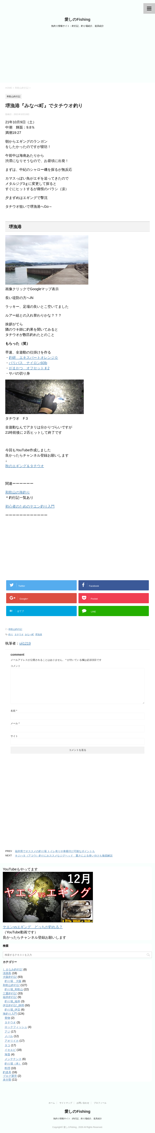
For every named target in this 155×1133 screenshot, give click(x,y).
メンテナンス (13, 1059)
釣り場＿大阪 (13, 981)
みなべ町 (29, 634)
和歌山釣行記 (15, 629)
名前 (14, 710)
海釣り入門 (10, 1013)
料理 (7, 1068)
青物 (7, 1017)
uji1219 (25, 643)
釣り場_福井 (12, 1001)
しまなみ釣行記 (13, 969)
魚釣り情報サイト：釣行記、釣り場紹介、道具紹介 (77, 1118)
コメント (15, 665)
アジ (7, 1031)
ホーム (52, 1103)
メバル (9, 1036)
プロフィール (100, 1103)
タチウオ (19, 634)
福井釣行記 (10, 997)
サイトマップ (65, 1103)
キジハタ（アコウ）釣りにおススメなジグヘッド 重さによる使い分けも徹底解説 (64, 855)
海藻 (7, 1054)
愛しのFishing (77, 19)
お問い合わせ (83, 1103)
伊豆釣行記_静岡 (13, 1005)
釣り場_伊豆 (12, 1009)
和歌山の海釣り (17, 492)
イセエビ (10, 1049)
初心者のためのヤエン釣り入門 (30, 506)
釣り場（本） (13, 1063)
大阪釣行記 (10, 976)
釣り (10, 634)
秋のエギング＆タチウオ (24, 466)
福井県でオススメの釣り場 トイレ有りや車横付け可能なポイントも (55, 851)
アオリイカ (12, 1040)
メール (15, 723)
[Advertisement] (77, 56)
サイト (14, 736)
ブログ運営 (10, 1075)
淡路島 (7, 973)
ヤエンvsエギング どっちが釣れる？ (33, 927)
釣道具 (7, 1072)
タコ (7, 1045)
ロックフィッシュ (16, 1027)
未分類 (7, 1079)
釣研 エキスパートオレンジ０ (33, 357)
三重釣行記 (10, 993)
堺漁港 (38, 634)
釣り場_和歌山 (14, 989)
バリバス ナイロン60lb (28, 363)
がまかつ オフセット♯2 (29, 368)
